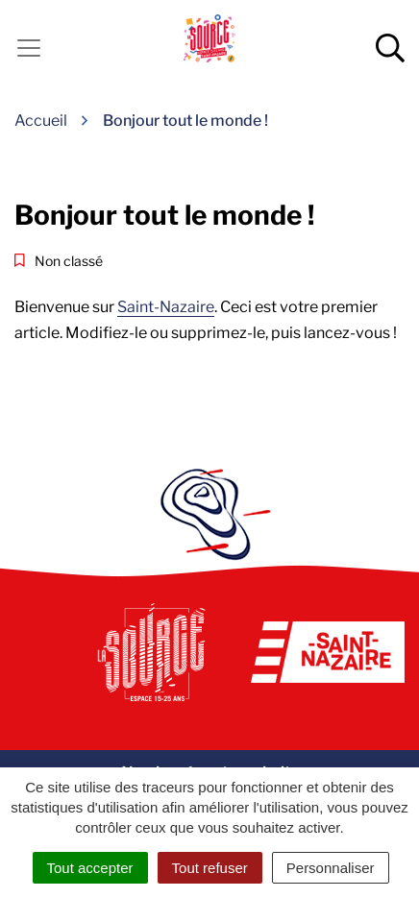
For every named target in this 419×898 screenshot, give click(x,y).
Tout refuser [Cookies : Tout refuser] (210, 868)
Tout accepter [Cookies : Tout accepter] (90, 868)
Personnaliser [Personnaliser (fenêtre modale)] (330, 868)
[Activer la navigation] (28, 48)
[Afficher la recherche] (390, 48)
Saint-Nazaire (165, 307)
